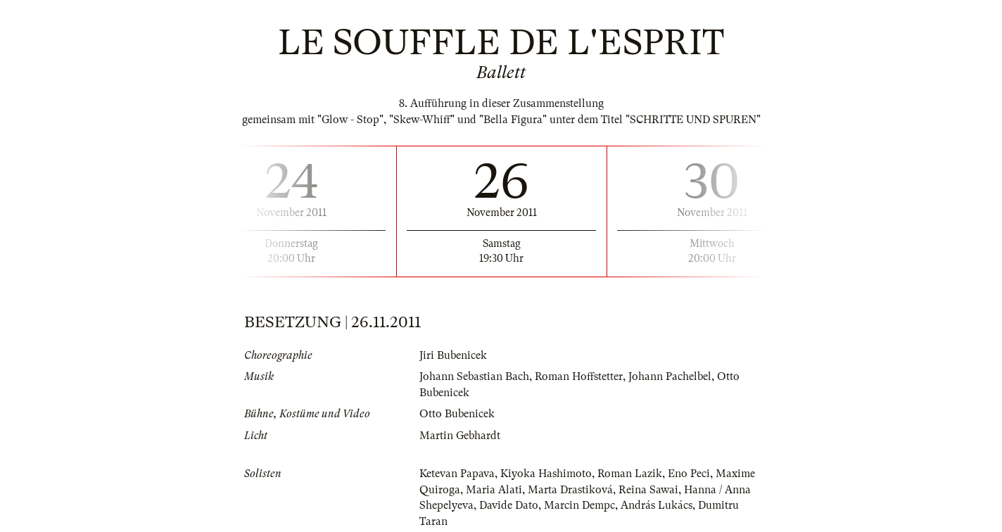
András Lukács (656, 505)
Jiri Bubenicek (453, 355)
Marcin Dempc (579, 505)
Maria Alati (494, 489)
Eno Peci (689, 473)
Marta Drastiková (570, 489)
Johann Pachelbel (669, 376)
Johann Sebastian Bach (474, 376)
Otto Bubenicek (457, 413)
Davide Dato (508, 505)
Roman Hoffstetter (579, 376)
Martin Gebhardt (459, 435)
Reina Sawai (648, 489)
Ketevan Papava (457, 473)
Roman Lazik (629, 473)
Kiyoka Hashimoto (546, 473)
